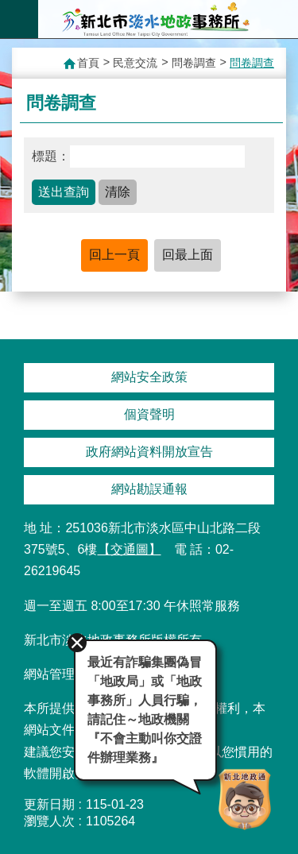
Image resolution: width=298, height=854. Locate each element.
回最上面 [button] (187, 254)
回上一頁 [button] (114, 254)
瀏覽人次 (49, 821)
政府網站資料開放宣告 (149, 451)
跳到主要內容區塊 (8, 8)
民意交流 (135, 62)
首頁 (88, 62)
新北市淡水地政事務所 (156, 19)
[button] (63, 192)
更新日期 (49, 804)
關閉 (77, 642)
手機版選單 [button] (19, 19)
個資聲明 (149, 414)
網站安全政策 (149, 377)
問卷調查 (194, 62)
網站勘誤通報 (149, 489)
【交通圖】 (129, 549)
